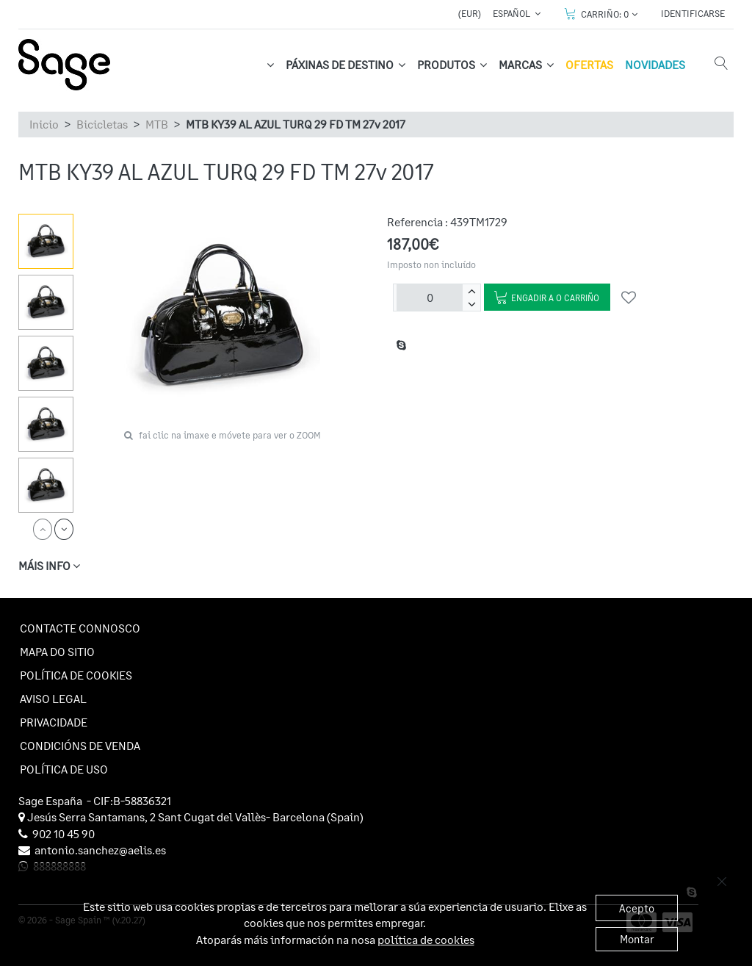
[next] (63, 530)
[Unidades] (430, 297)
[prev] (42, 530)
